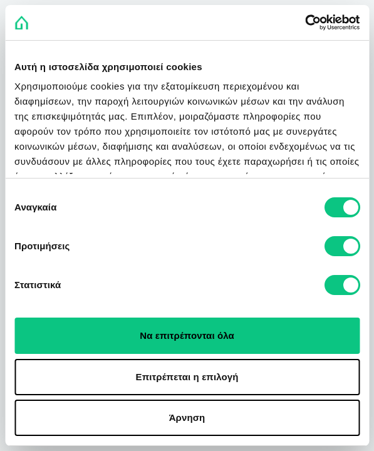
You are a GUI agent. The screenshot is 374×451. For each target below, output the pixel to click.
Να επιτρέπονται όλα (187, 335)
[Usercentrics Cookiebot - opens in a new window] (305, 22)
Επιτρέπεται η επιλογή (187, 376)
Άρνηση (187, 417)
